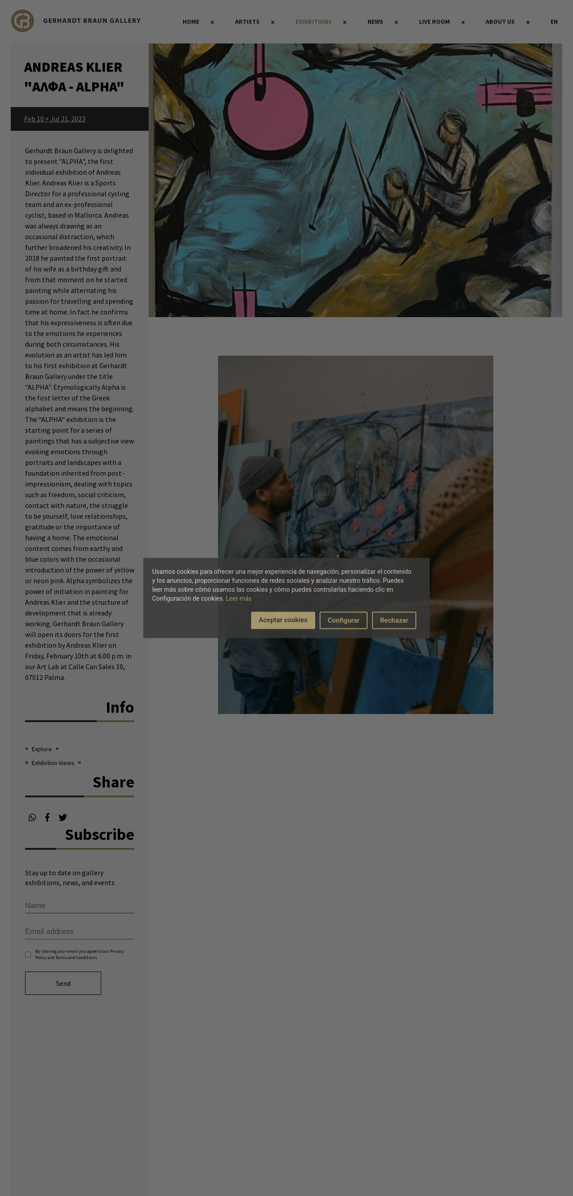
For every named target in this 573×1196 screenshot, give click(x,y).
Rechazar (394, 620)
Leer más (239, 598)
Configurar (343, 620)
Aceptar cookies (283, 620)
